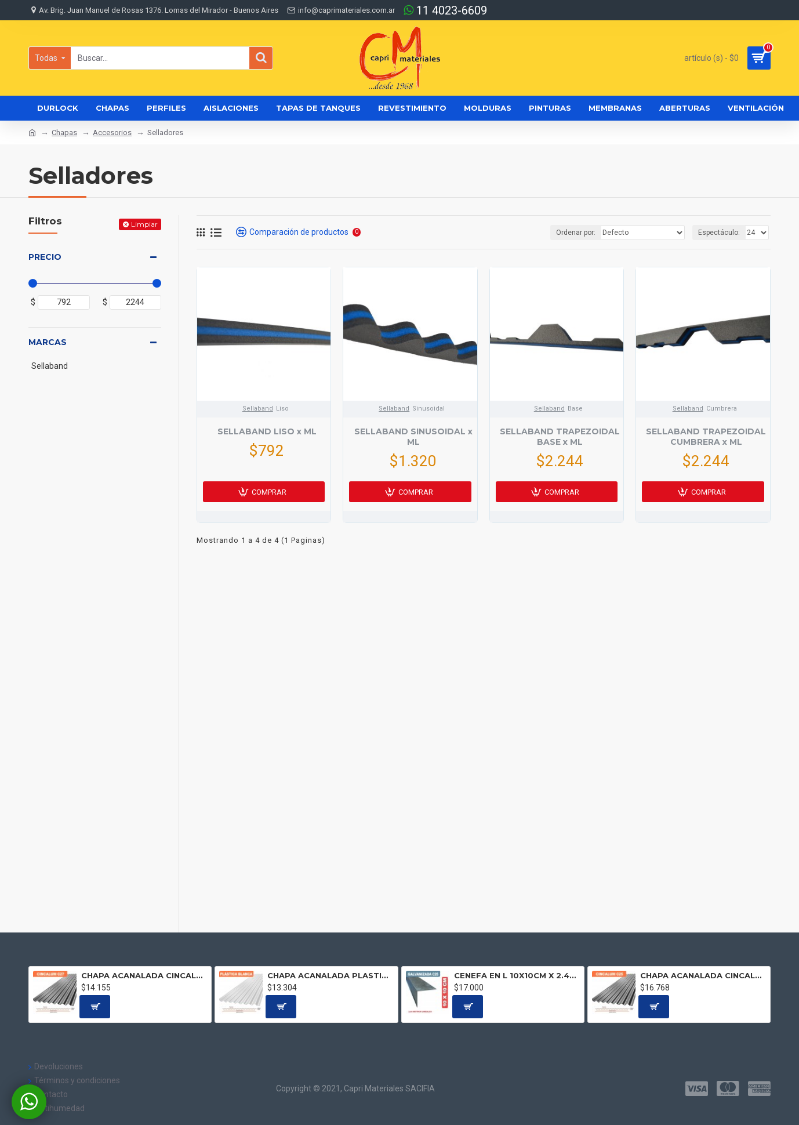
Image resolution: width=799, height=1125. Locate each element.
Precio (44, 257)
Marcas (47, 342)
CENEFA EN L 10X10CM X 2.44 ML (517, 975)
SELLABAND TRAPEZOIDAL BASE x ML (560, 436)
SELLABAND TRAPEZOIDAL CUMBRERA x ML (706, 436)
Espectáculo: (719, 232)
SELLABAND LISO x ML (267, 431)
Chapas (64, 132)
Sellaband (257, 408)
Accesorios (112, 132)
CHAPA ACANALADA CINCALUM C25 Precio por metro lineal (703, 975)
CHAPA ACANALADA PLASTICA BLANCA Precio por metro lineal (330, 975)
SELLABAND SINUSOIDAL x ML (413, 436)
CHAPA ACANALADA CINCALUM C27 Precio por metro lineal (144, 975)
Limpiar (144, 224)
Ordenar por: (577, 232)
